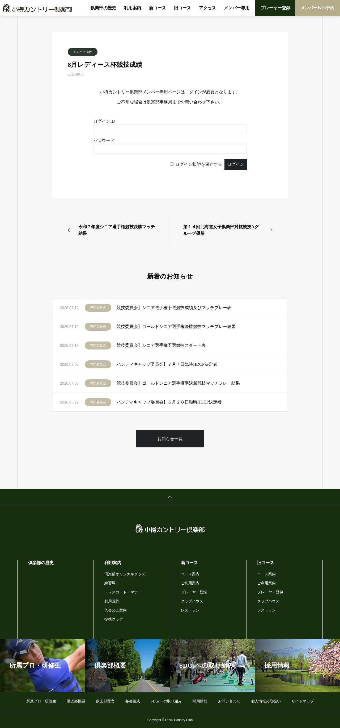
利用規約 (111, 601)
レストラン (190, 610)
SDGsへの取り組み (166, 701)
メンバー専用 (236, 8)
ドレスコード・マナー (123, 592)
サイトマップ (302, 701)
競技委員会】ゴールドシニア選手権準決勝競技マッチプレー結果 (178, 383)
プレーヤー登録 (275, 8)
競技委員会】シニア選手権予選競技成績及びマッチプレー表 (174, 307)
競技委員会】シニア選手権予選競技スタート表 (161, 345)
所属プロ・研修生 (41, 701)
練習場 (110, 583)
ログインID (104, 121)
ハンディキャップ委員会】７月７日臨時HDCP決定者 (167, 364)
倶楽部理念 (105, 701)
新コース (157, 8)
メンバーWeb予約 (317, 8)
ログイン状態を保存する (198, 164)
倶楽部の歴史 (103, 8)
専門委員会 (98, 308)
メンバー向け (82, 52)
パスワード (103, 141)
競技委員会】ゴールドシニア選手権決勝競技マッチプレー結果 (176, 326)
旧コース (182, 8)
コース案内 (190, 574)
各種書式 (132, 701)
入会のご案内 (115, 610)
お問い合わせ (229, 701)
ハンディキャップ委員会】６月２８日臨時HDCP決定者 (169, 402)
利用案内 (132, 8)
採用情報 (200, 701)
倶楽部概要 (76, 701)
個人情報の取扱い (266, 701)
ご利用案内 (190, 583)
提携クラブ (113, 619)
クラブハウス (192, 601)
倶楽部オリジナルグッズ (124, 574)
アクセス (207, 8)
